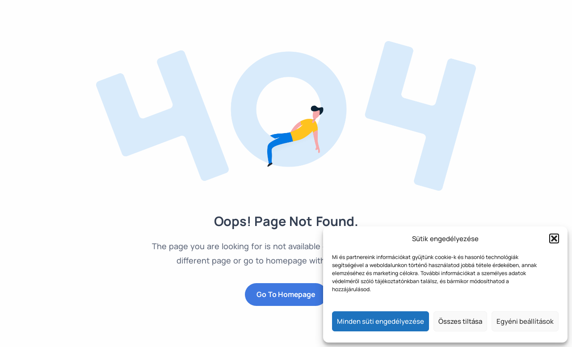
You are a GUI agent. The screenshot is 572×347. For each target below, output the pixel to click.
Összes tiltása (460, 321)
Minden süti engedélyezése (380, 321)
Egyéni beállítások (525, 321)
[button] (554, 238)
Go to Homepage (286, 294)
